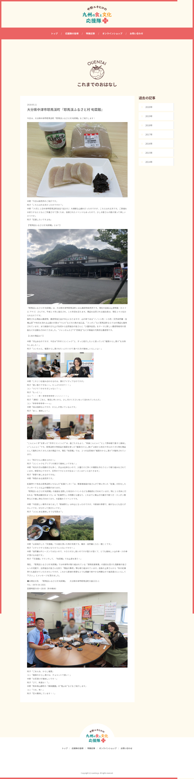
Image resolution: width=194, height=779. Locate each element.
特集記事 (91, 749)
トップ (65, 749)
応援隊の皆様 (77, 749)
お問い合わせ (126, 749)
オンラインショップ (108, 749)
